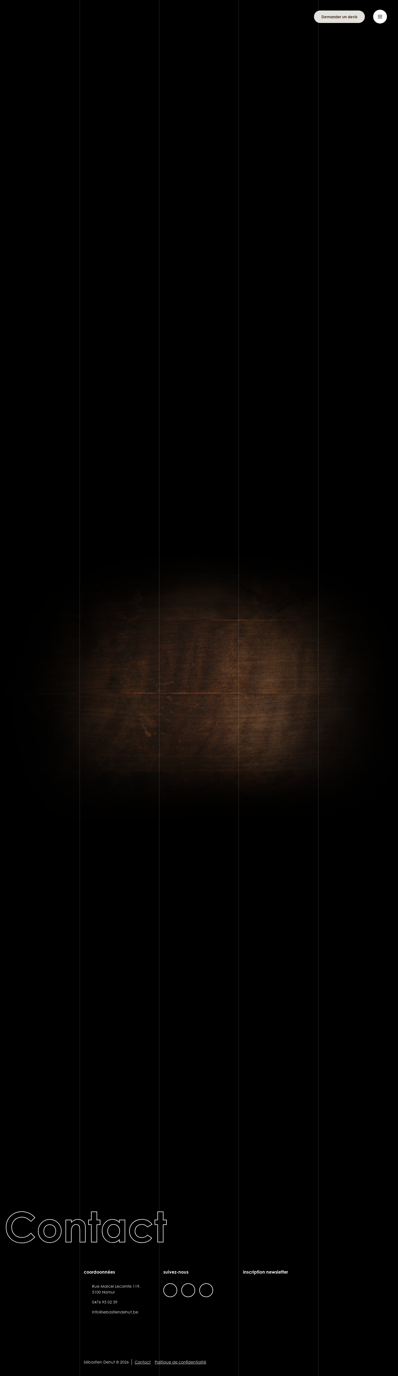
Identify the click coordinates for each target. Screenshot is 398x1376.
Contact (143, 1362)
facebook (170, 1290)
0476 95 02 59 (104, 1302)
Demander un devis (339, 16)
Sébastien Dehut (38, 16)
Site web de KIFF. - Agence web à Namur (308, 1362)
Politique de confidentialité (180, 1362)
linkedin (206, 1290)
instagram (188, 1290)
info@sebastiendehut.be (115, 1312)
